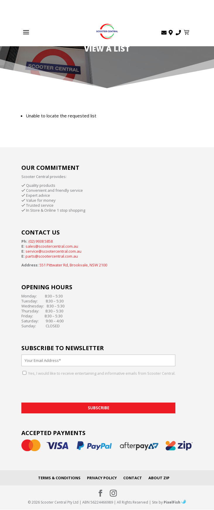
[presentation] (65, 391)
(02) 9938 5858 (40, 241)
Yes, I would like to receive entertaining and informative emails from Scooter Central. (101, 373)
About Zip (159, 477)
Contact (132, 477)
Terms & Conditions (59, 477)
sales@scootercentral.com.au (51, 246)
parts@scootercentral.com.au (51, 256)
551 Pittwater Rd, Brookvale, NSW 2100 (73, 265)
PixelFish (175, 502)
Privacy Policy (102, 477)
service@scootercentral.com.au (53, 251)
